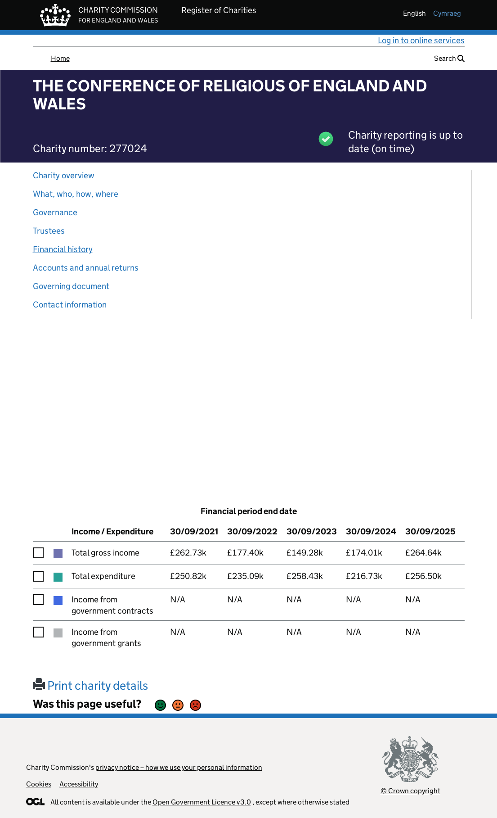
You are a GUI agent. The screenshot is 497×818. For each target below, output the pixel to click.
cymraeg (447, 13)
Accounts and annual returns (86, 267)
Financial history (63, 249)
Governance (55, 212)
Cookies (38, 784)
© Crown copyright (410, 790)
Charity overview (63, 175)
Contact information (70, 304)
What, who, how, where (75, 194)
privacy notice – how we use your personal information (178, 767)
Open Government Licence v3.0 (201, 802)
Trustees (49, 231)
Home (60, 58)
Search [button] (449, 58)
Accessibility (78, 784)
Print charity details (90, 685)
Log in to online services (421, 40)
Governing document (71, 286)
